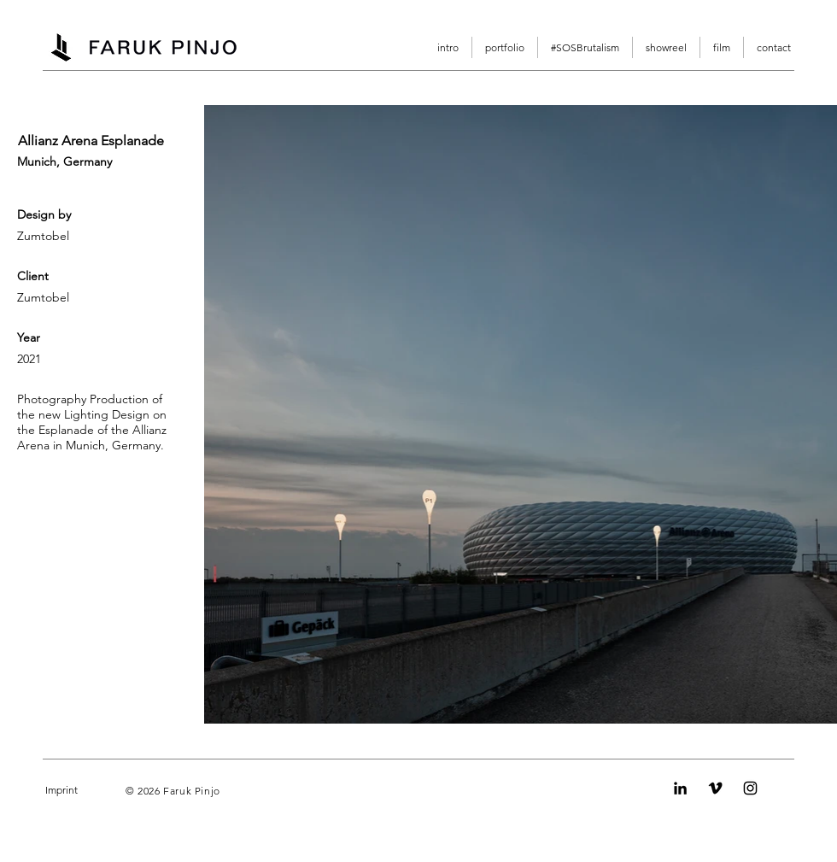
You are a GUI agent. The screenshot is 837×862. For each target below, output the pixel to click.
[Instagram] (750, 788)
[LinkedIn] (680, 788)
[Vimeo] (715, 788)
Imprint (61, 789)
